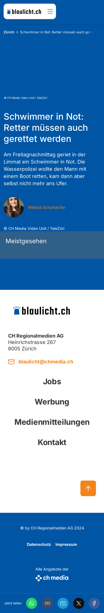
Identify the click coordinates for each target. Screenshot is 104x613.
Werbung (52, 401)
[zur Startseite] (24, 11)
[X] (78, 603)
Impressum (66, 544)
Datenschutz (39, 544)
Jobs (52, 381)
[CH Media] (52, 577)
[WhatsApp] (31, 603)
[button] (47, 603)
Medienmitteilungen (52, 422)
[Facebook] (94, 603)
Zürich (9, 32)
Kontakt (52, 442)
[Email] (63, 603)
